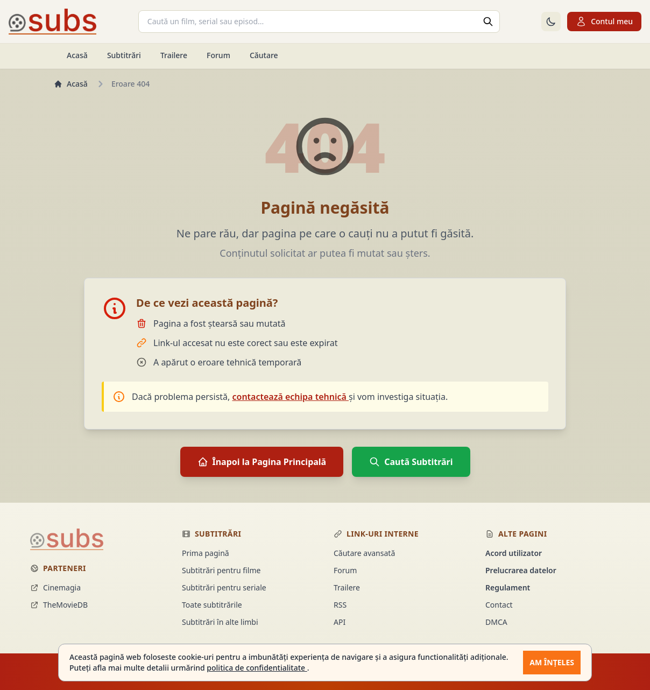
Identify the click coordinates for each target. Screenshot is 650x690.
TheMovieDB (59, 605)
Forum (218, 55)
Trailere (173, 55)
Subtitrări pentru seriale (224, 587)
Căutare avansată (364, 553)
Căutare (264, 55)
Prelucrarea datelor (520, 570)
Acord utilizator (513, 553)
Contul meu (604, 21)
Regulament (507, 587)
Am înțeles (551, 662)
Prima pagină (205, 553)
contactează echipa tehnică (290, 397)
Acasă (77, 55)
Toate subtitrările (212, 605)
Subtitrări (124, 55)
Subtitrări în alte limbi (220, 622)
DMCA (496, 622)
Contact (499, 605)
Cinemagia (55, 587)
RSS (340, 605)
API (339, 622)
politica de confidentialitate (257, 668)
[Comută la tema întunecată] (551, 21)
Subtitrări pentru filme (221, 570)
